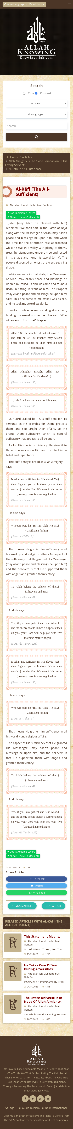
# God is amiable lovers (21, 213)
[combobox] (36, 103)
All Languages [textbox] (35, 114)
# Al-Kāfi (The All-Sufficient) (23, 217)
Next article (53, 905)
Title (31, 93)
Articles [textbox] (35, 103)
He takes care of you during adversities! (40, 967)
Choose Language (15, 4)
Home (12, 157)
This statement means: (42, 936)
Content (45, 93)
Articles (27, 157)
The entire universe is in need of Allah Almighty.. (43, 1000)
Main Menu (36, 4)
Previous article (22, 905)
